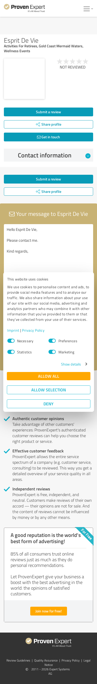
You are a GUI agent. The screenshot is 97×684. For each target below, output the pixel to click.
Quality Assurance (46, 660)
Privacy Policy (33, 330)
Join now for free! (48, 611)
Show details (71, 364)
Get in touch (48, 136)
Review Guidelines (18, 660)
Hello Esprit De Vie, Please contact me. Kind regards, (48, 253)
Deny (48, 404)
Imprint (13, 330)
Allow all (48, 376)
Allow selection (48, 390)
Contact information (54, 155)
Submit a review (48, 111)
